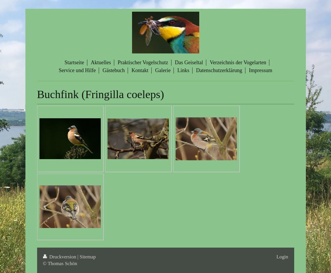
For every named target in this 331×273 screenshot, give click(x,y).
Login (282, 257)
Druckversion (60, 257)
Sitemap (88, 257)
